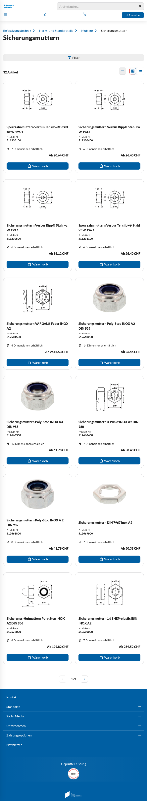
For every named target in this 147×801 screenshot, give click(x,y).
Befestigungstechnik (17, 30)
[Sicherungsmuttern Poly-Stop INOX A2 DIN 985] (109, 323)
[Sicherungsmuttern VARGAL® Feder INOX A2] (37, 323)
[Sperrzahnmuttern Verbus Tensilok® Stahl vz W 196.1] (109, 225)
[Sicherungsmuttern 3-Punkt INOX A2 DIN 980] (109, 422)
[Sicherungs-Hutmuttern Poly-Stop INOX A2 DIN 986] (37, 618)
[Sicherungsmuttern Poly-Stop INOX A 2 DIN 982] (37, 520)
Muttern (87, 30)
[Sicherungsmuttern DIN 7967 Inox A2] (109, 520)
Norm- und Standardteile (56, 30)
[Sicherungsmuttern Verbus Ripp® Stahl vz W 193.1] (37, 225)
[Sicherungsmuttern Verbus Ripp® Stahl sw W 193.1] (109, 127)
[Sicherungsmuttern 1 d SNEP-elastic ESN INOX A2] (109, 618)
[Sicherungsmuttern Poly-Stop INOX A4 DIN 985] (37, 422)
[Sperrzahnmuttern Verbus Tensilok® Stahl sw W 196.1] (37, 127)
